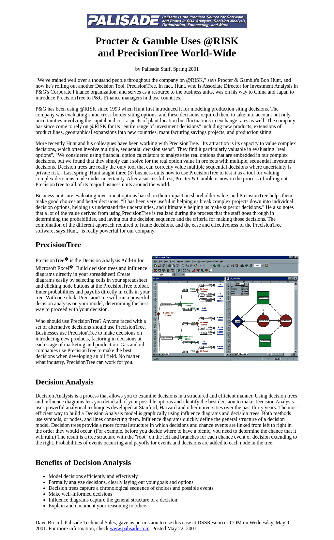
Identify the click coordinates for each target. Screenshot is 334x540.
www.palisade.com (130, 528)
